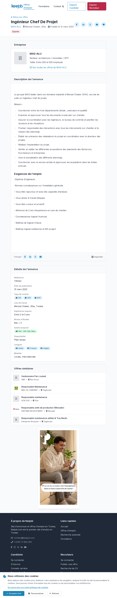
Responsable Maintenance (34, 386)
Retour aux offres (19, 17)
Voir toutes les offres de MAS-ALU (48, 67)
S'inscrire (15, 564)
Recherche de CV (69, 568)
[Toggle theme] (63, 6)
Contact (57, 6)
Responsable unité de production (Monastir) (42, 407)
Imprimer (97, 257)
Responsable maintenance (34, 397)
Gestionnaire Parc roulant (33, 376)
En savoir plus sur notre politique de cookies (28, 587)
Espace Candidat (74, 6)
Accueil (64, 526)
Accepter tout (13, 593)
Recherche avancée (70, 534)
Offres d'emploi (27, 6)
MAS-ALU (16, 26)
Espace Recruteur (94, 6)
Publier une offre (69, 564)
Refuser (54, 593)
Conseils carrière (19, 568)
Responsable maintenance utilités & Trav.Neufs (44, 418)
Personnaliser (36, 593)
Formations (44, 6)
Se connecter (17, 560)
